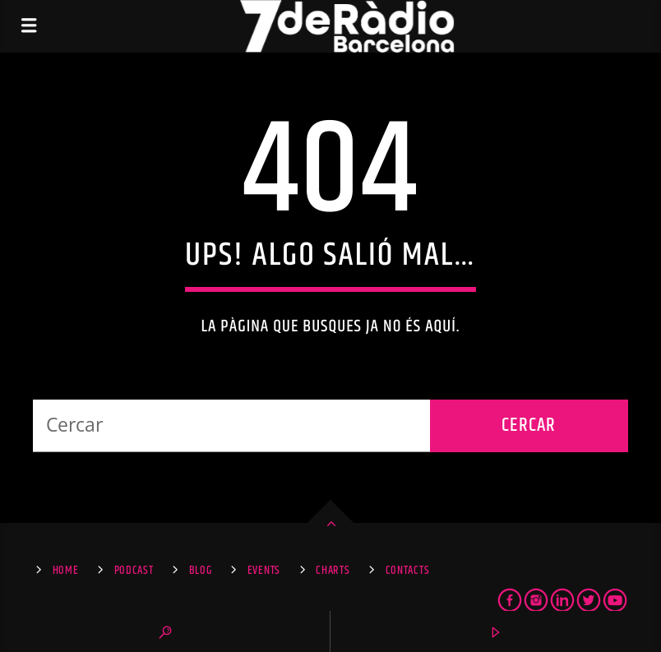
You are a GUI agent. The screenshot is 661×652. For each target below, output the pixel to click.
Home (66, 571)
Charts (332, 571)
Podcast (134, 571)
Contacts (408, 571)
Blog (200, 571)
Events (263, 571)
